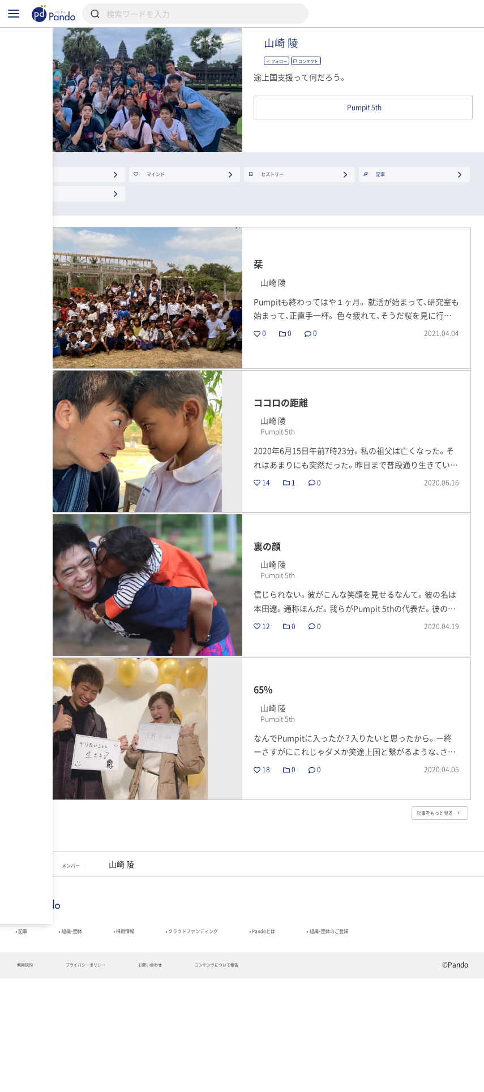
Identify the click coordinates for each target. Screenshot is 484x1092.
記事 (26, 1022)
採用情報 (156, 1022)
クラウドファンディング (251, 1022)
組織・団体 (87, 1022)
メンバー (112, 950)
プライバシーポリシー (111, 1078)
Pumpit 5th (44, 950)
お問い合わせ (199, 1078)
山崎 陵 (335, 57)
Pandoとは (350, 1022)
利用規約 (30, 1078)
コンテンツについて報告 (290, 1078)
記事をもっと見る (419, 894)
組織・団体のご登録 (51, 1038)
